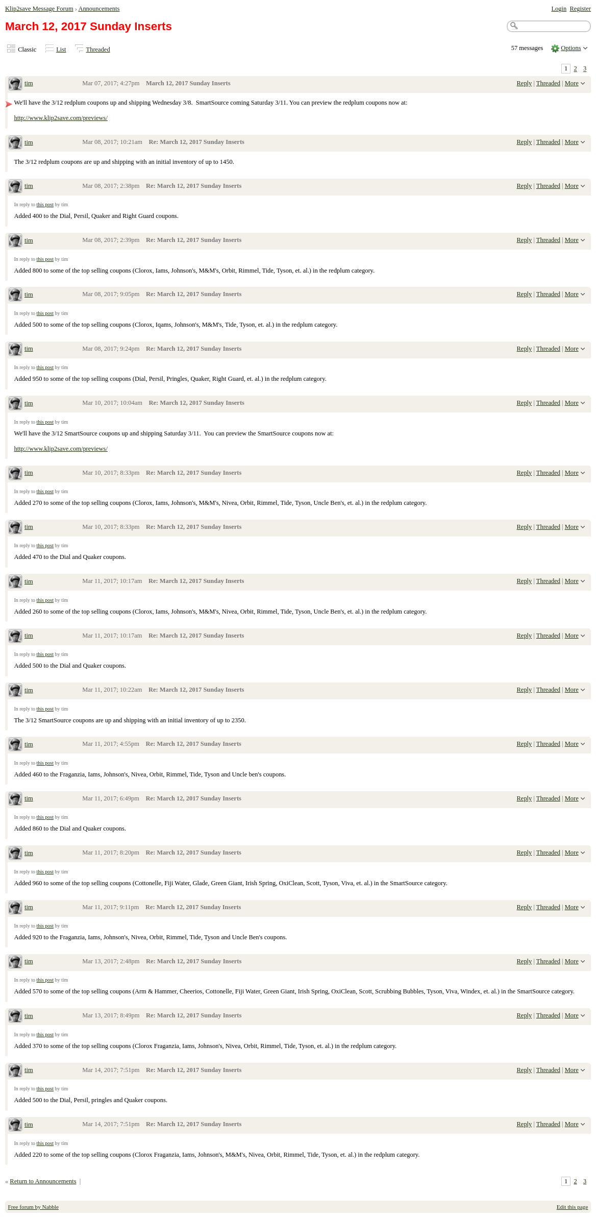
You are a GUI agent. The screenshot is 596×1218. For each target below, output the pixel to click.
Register (580, 8)
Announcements (98, 8)
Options (571, 48)
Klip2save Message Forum (39, 8)
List (61, 49)
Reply (524, 83)
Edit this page (572, 1207)
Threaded (98, 49)
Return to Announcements (43, 1181)
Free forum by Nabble (33, 1207)
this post (45, 204)
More (572, 83)
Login (558, 8)
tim (28, 83)
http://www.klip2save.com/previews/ (60, 117)
